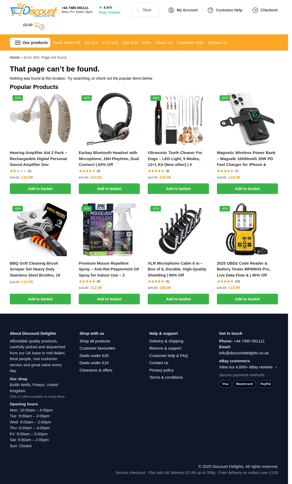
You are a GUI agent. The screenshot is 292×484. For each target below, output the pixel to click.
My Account (183, 10)
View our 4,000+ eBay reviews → (248, 367)
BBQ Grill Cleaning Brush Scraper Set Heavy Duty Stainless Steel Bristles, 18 (35, 269)
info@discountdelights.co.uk (244, 353)
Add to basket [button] (40, 189)
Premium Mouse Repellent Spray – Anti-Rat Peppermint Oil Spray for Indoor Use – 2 (109, 269)
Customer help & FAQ (168, 355)
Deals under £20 (94, 355)
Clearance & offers (96, 370)
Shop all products (95, 341)
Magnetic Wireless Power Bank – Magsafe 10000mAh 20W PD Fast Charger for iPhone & (246, 158)
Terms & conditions (166, 377)
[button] (33, 24)
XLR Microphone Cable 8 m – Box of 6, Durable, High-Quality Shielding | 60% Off (177, 269)
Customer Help (224, 10)
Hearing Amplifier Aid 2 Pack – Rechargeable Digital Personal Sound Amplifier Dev (38, 158)
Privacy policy (161, 370)
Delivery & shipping (166, 341)
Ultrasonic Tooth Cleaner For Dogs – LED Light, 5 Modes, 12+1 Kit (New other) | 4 (175, 158)
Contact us (158, 362)
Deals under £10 (94, 362)
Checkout (265, 10)
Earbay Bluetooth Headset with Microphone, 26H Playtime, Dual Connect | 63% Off (109, 158)
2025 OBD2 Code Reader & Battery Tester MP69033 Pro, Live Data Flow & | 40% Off (243, 269)
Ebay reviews (110, 12)
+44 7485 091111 (249, 341)
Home (15, 57)
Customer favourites (97, 348)
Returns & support (165, 348)
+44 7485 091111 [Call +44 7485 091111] (75, 8)
